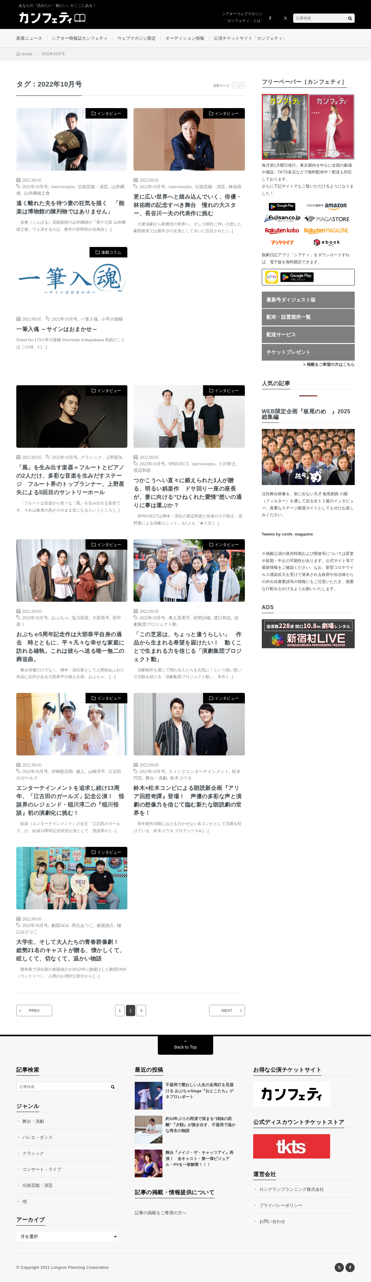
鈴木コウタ (181, 778)
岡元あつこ (82, 925)
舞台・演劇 (156, 778)
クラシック (91, 457)
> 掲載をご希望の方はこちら (329, 364)
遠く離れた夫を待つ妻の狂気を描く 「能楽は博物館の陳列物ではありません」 (70, 207)
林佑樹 (235, 186)
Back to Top (185, 1047)
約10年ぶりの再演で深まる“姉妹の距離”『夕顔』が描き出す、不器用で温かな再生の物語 (201, 1125)
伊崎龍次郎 (62, 771)
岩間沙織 (201, 618)
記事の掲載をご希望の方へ (160, 1213)
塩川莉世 (80, 618)
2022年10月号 (35, 186)
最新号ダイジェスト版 (291, 299)
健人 (80, 771)
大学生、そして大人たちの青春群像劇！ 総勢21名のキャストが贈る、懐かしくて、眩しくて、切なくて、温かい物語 (70, 950)
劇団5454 (60, 925)
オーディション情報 (185, 38)
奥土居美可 (179, 618)
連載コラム (111, 252)
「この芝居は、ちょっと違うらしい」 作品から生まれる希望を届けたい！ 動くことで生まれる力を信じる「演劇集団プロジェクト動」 (188, 647)
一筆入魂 (89, 319)
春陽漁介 (105, 925)
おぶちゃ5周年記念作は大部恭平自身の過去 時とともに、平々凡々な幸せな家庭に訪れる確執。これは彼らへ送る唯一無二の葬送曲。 (70, 647)
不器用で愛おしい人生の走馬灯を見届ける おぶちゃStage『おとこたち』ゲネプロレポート (199, 1091)
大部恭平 (101, 618)
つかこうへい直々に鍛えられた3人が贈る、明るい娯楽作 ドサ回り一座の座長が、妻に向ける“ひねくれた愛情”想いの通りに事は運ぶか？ (188, 493)
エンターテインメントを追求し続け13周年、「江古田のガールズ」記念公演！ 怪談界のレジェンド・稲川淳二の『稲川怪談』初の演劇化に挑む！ (70, 800)
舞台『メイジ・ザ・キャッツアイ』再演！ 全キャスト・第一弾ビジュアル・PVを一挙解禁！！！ (199, 1159)
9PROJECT (179, 464)
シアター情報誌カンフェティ (80, 38)
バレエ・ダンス (37, 1137)
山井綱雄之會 (37, 193)
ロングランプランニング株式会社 (291, 1189)
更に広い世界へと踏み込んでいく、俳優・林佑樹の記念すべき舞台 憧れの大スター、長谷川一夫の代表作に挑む (188, 205)
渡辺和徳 (142, 470)
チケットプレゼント (288, 352)
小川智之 (227, 464)
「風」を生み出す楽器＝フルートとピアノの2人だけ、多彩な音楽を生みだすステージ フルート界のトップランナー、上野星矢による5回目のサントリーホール (70, 480)
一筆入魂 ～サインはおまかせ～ (57, 329)
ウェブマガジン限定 (136, 38)
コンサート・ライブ (41, 1169)
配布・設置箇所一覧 (288, 317)
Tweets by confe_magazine (287, 534)
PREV (34, 1011)
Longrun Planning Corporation (80, 1268)
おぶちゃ (60, 618)
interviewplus (63, 186)
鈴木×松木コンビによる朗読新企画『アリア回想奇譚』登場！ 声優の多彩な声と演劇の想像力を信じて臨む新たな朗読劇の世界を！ (188, 800)
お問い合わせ (272, 1221)
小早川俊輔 (112, 319)
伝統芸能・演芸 (93, 186)
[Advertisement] (189, 310)
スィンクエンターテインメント (199, 771)
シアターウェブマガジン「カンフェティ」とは (242, 17)
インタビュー (109, 113)
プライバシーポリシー (280, 1205)
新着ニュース (29, 38)
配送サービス (281, 334)
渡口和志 (222, 618)
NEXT (226, 1011)
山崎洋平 (96, 771)
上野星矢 (114, 457)
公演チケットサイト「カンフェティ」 (250, 38)
